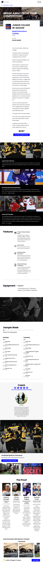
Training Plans (6, 5)
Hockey (11, 5)
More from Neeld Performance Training (21, 389)
